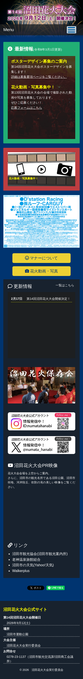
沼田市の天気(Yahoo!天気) (33, 565)
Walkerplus (21, 571)
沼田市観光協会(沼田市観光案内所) (40, 554)
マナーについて (41, 258)
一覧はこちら (65, 285)
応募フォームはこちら (26, 107)
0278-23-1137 (16, 656)
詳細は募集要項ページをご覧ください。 (39, 77)
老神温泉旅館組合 (26, 559)
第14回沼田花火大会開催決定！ (48, 298)
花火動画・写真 (41, 271)
